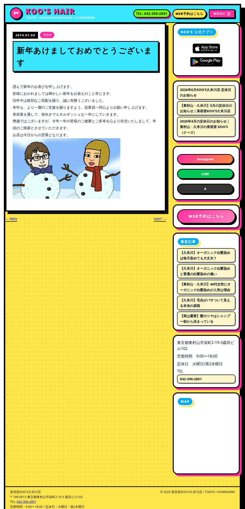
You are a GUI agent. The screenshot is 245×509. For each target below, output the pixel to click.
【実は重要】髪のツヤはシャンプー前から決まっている (205, 319)
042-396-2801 (191, 379)
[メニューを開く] (222, 13)
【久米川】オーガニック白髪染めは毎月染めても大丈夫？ (205, 255)
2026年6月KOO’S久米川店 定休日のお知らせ (205, 92)
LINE (205, 174)
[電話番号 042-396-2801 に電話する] (151, 13)
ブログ (47, 35)
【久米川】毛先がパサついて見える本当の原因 (205, 303)
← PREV (11, 219)
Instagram (205, 159)
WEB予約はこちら (189, 13)
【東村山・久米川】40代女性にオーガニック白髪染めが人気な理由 (205, 287)
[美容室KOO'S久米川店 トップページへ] (52, 13)
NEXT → (160, 219)
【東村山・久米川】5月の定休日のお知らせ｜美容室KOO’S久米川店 (206, 108)
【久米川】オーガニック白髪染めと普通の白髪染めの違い (205, 271)
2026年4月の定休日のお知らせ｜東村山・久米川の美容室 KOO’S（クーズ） (205, 126)
